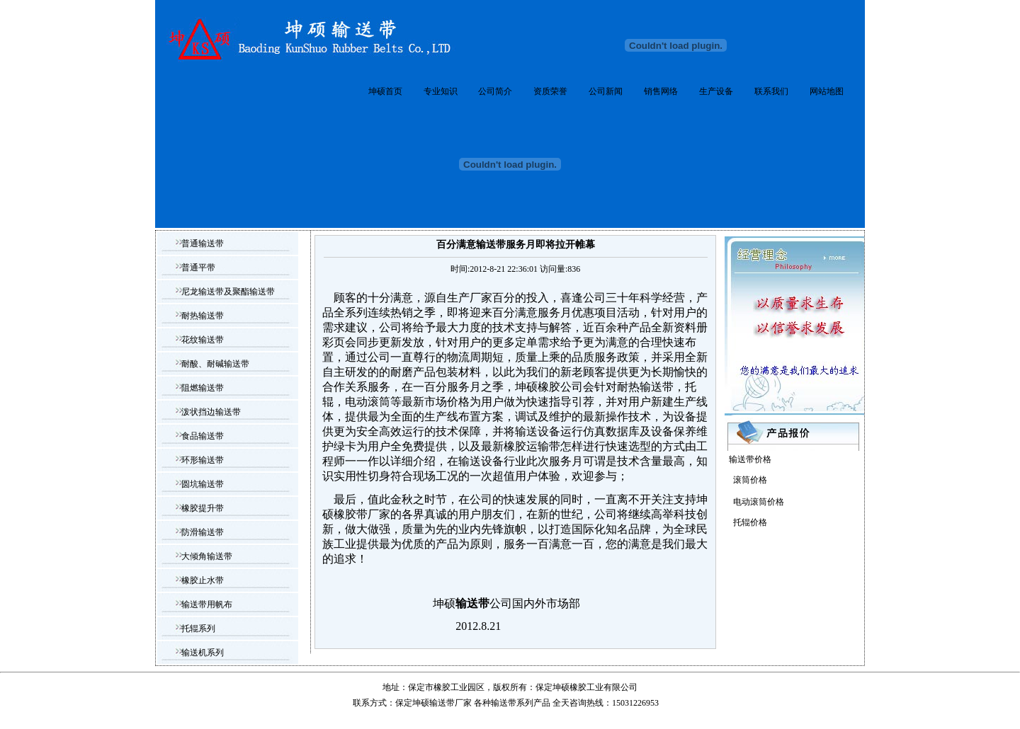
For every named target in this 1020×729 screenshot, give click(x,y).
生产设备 (716, 91)
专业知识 (441, 91)
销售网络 (661, 91)
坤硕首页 (385, 91)
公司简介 (495, 91)
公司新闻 (606, 91)
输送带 (503, 703)
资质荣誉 (550, 91)
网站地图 (827, 91)
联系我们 (771, 91)
